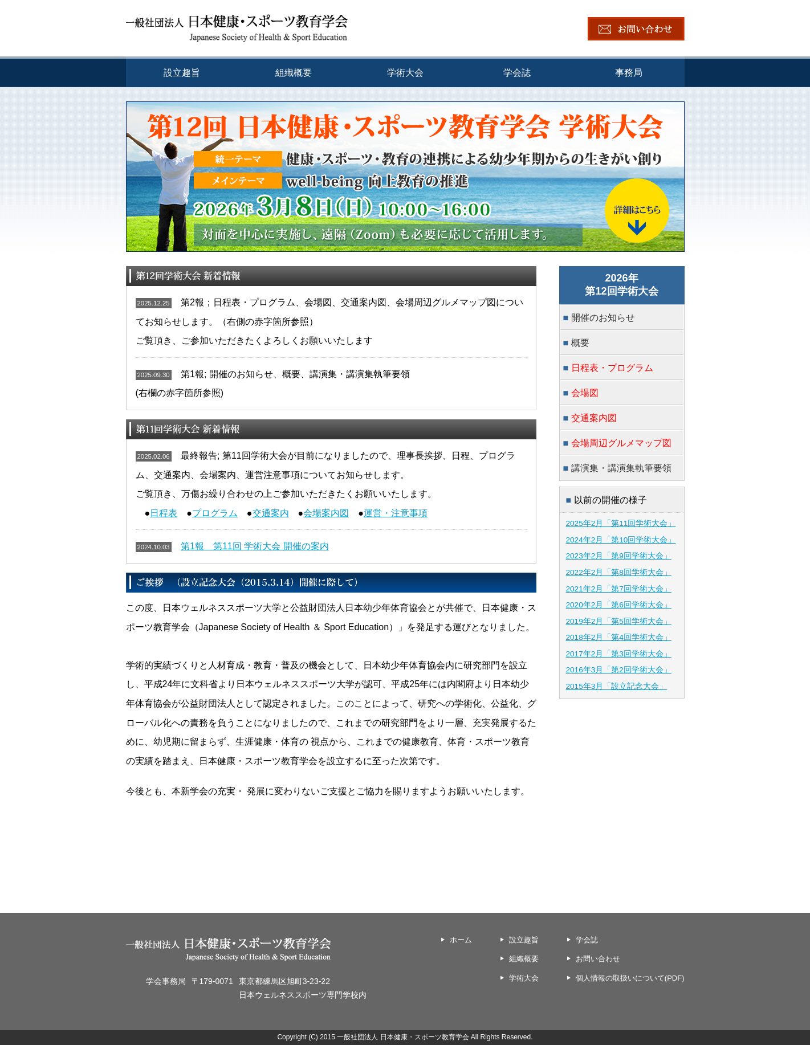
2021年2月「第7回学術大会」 (618, 589)
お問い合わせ (598, 958)
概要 (580, 343)
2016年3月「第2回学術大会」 (618, 670)
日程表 (163, 513)
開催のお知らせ (603, 318)
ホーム (461, 940)
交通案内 (271, 513)
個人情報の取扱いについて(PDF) (630, 978)
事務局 (628, 72)
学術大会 (405, 72)
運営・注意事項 (396, 513)
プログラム (215, 513)
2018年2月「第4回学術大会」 (618, 637)
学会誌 (517, 72)
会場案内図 (326, 513)
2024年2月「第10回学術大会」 (621, 540)
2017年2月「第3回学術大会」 (618, 654)
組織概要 (293, 72)
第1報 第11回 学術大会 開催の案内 (255, 546)
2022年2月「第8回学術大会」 (618, 572)
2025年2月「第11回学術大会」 (621, 523)
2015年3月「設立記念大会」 (616, 686)
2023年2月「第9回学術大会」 (618, 556)
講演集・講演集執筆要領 (621, 468)
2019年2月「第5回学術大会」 (618, 621)
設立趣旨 (182, 72)
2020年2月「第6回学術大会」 (618, 605)
